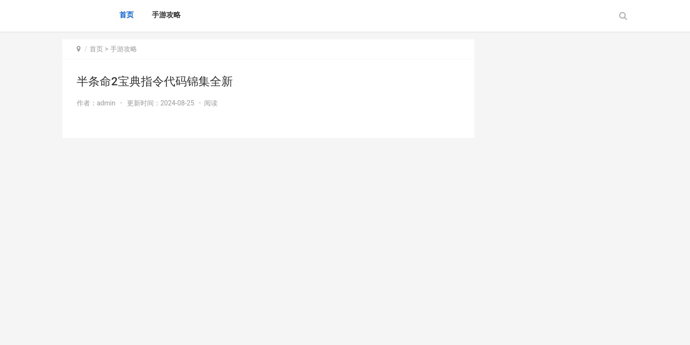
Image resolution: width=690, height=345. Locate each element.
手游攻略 (166, 15)
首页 (126, 15)
